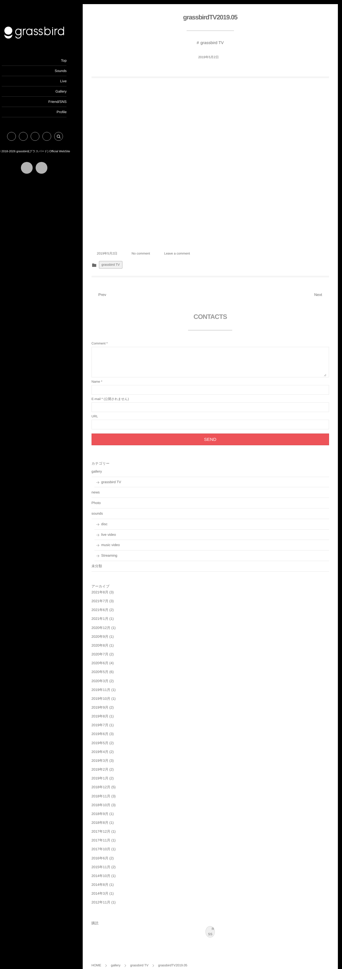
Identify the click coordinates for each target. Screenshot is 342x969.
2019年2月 (110, 764)
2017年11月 (111, 835)
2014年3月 (110, 888)
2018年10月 (111, 799)
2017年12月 (111, 826)
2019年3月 (110, 755)
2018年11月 (111, 791)
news (106, 487)
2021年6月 (110, 604)
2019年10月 (111, 693)
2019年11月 (111, 684)
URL (105, 411)
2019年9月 (110, 702)
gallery (107, 466)
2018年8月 (110, 817)
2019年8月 (110, 711)
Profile (72, 112)
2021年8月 (110, 587)
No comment (151, 248)
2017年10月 (111, 844)
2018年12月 (111, 781)
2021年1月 (110, 613)
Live (73, 81)
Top (74, 60)
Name (106, 376)
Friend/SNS (67, 102)
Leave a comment (187, 248)
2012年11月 (111, 897)
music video (120, 539)
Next (321, 289)
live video (118, 529)
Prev (109, 289)
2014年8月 (110, 879)
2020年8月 (110, 640)
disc (114, 518)
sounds (107, 508)
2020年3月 (110, 675)
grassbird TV (217, 43)
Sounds (70, 71)
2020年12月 (111, 622)
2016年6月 (110, 853)
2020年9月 (110, 631)
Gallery (71, 91)
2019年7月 (110, 719)
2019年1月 (110, 773)
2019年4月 (110, 746)
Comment (109, 338)
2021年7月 (110, 595)
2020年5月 (110, 666)
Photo (106, 497)
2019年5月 (110, 737)
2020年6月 (110, 657)
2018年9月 (110, 808)
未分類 (107, 560)
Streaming (119, 550)
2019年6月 (110, 728)
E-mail (106, 393)
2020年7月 (110, 649)
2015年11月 (111, 861)
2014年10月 (111, 870)
